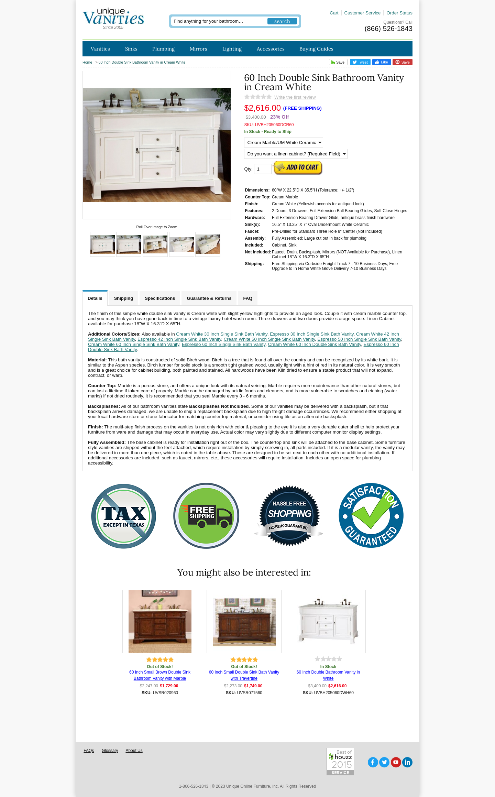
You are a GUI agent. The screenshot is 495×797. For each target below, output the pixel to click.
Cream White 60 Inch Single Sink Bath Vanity (133, 344)
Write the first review (295, 97)
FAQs (89, 750)
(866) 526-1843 (388, 28)
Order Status (399, 12)
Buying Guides (316, 48)
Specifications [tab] (160, 298)
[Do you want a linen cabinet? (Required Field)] (296, 154)
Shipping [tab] (123, 298)
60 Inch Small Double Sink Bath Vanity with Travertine (244, 675)
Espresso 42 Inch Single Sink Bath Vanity (179, 339)
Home (87, 62)
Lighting (232, 48)
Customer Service (362, 12)
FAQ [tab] (247, 298)
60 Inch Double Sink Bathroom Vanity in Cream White (142, 62)
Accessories (271, 48)
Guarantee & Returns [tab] (209, 298)
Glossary (110, 750)
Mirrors (198, 48)
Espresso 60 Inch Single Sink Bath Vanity (223, 344)
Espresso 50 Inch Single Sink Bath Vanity (359, 339)
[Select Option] (283, 143)
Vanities (100, 48)
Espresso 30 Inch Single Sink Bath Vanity (311, 334)
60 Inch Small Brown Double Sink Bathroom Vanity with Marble (159, 675)
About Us (133, 750)
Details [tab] (95, 298)
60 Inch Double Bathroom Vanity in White (328, 675)
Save (337, 62)
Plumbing (163, 48)
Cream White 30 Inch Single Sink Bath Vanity (221, 334)
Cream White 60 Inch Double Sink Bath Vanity (314, 344)
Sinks (131, 48)
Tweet (360, 62)
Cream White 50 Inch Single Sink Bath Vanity (269, 339)
